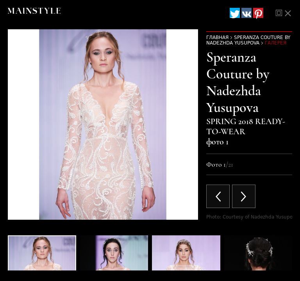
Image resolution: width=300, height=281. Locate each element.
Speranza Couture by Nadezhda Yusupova (248, 40)
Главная (217, 37)
